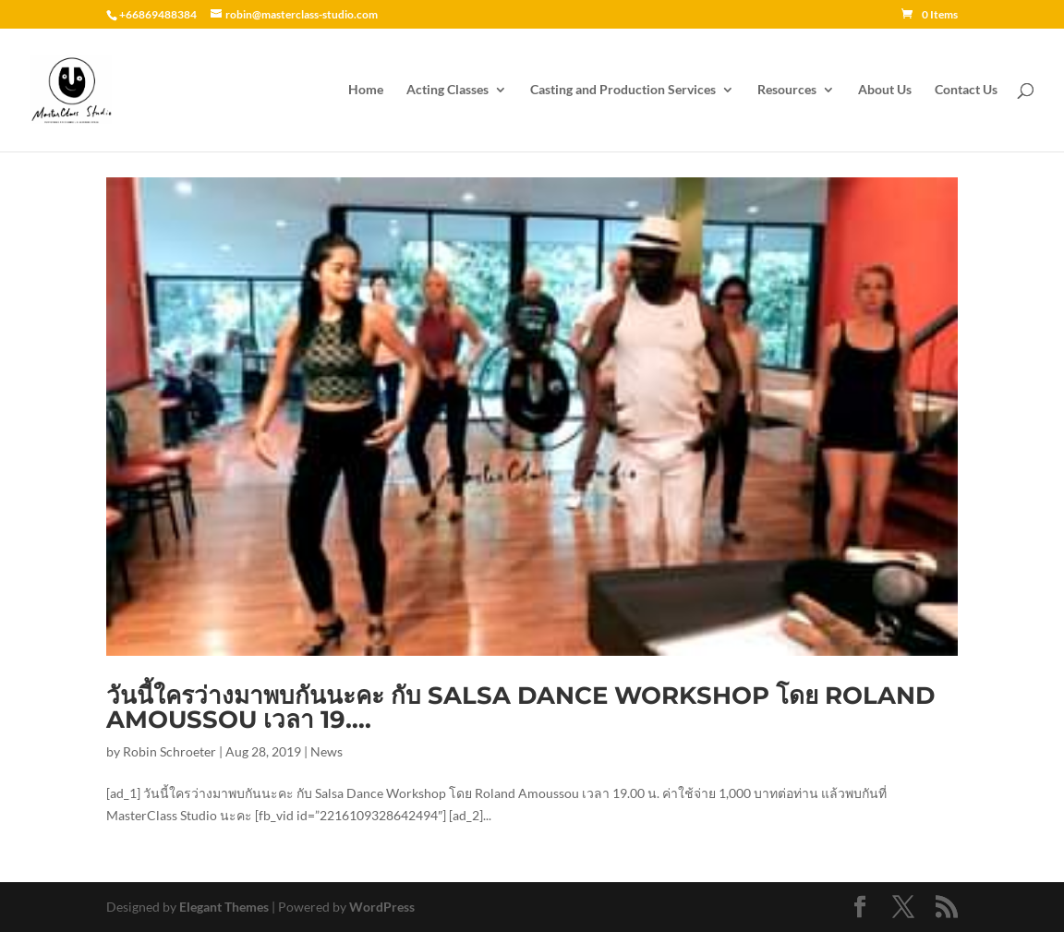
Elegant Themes (224, 906)
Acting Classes (447, 90)
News (326, 751)
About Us (885, 90)
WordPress (382, 906)
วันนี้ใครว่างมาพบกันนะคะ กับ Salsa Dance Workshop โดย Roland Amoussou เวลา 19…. (520, 707)
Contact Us (966, 90)
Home (365, 90)
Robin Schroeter (169, 751)
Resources (786, 90)
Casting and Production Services (623, 90)
